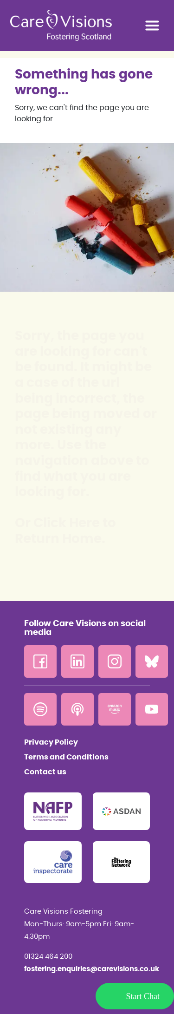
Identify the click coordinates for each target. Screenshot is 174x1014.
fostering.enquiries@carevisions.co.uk (87, 969)
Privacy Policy (51, 742)
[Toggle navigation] (152, 25)
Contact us (45, 772)
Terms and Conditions (66, 757)
